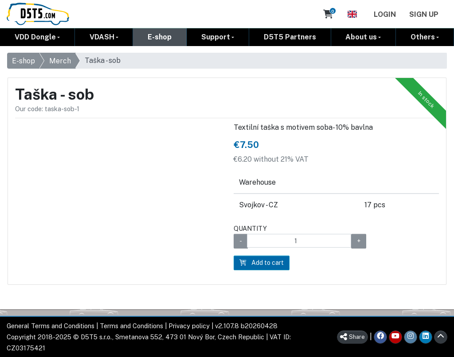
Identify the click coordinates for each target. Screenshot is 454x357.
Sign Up (423, 14)
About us (361, 37)
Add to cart (261, 262)
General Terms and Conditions (50, 326)
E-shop (160, 37)
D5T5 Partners (290, 37)
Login (385, 14)
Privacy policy (189, 326)
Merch (60, 61)
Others (423, 37)
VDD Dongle (35, 37)
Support (215, 37)
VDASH (102, 37)
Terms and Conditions (131, 326)
